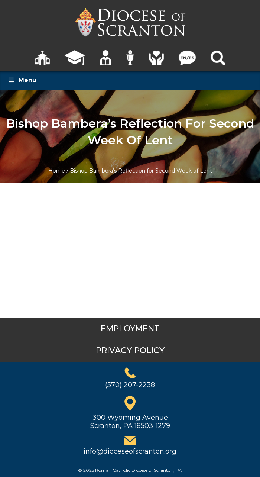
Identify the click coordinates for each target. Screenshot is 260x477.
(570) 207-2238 (130, 385)
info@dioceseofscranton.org (130, 451)
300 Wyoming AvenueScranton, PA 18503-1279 (130, 421)
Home (56, 170)
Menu (21, 80)
